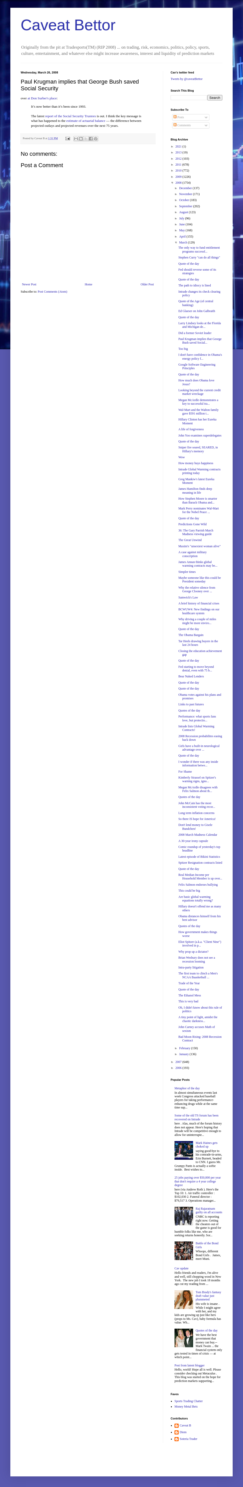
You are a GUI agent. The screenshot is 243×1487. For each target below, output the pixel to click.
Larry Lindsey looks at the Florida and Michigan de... (199, 325)
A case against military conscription (192, 554)
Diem (183, 1432)
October (184, 200)
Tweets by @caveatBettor (187, 79)
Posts (178, 117)
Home (88, 284)
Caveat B (185, 1425)
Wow (181, 457)
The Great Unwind (190, 540)
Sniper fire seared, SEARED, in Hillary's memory (198, 449)
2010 (179, 170)
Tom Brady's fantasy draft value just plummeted (208, 1295)
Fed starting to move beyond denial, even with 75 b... (196, 668)
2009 (179, 177)
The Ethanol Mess (189, 995)
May (182, 230)
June (182, 224)
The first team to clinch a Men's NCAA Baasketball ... (198, 975)
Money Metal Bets (186, 1406)
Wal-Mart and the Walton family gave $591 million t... (198, 411)
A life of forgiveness (191, 429)
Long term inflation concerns (196, 813)
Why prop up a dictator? (193, 951)
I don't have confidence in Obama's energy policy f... (200, 356)
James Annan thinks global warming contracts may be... (197, 563)
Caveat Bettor (68, 25)
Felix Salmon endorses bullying (198, 884)
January (184, 1054)
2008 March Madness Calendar (197, 835)
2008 (179, 182)
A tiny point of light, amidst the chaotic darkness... (197, 1019)
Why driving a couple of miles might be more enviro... (197, 621)
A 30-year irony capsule (193, 841)
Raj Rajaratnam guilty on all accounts (209, 1210)
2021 (179, 146)
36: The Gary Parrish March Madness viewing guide (195, 532)
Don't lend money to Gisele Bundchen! (195, 826)
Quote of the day (188, 263)
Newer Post (29, 284)
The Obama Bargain (190, 635)
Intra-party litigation (191, 967)
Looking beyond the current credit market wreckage (199, 392)
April (182, 236)
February (185, 1048)
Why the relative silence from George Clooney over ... (196, 589)
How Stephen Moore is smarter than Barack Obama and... (197, 500)
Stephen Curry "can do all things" (199, 257)
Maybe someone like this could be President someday (199, 579)
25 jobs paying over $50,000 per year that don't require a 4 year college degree (197, 1181)
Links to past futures (191, 704)
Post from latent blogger (189, 1365)
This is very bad (188, 1001)
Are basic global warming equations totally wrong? (195, 898)
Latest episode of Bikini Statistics (199, 857)
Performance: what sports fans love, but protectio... (197, 718)
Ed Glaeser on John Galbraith (196, 311)
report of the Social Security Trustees (70, 116)
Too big (183, 349)
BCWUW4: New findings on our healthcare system (198, 611)
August (184, 212)
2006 (179, 1068)
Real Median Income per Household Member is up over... (200, 876)
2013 (179, 152)
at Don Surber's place (42, 98)
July (182, 218)
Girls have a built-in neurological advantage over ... (198, 747)
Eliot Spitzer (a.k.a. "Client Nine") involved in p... (199, 943)
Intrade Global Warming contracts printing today (199, 471)
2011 (179, 164)
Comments (182, 125)
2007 (179, 1062)
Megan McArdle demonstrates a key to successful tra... (198, 401)
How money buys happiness (195, 463)
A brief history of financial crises (198, 603)
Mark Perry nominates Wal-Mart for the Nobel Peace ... (198, 510)
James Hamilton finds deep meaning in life (195, 490)
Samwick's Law (188, 597)
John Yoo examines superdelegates (200, 435)
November (186, 194)
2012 (179, 158)
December (186, 188)
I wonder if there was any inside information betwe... (198, 763)
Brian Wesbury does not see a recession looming (196, 959)
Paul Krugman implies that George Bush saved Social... (200, 340)
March (183, 242)
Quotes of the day (189, 710)
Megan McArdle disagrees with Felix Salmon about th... (198, 789)
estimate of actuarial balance (85, 121)
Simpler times (187, 572)
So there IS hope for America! (197, 819)
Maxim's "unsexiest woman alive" (199, 546)
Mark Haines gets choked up (207, 1144)
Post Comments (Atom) (52, 291)
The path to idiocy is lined (194, 285)
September (186, 206)
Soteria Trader (188, 1439)
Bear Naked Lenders (191, 676)
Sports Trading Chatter (188, 1401)
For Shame (185, 771)
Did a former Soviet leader (194, 333)
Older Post (147, 284)
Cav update (181, 1268)
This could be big (189, 890)
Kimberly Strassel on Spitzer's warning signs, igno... (197, 779)
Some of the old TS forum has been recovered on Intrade (196, 1117)
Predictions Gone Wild (192, 524)
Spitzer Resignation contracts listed (200, 862)
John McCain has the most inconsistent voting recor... (196, 805)
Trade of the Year (189, 983)
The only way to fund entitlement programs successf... (199, 249)
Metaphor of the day (187, 1088)
